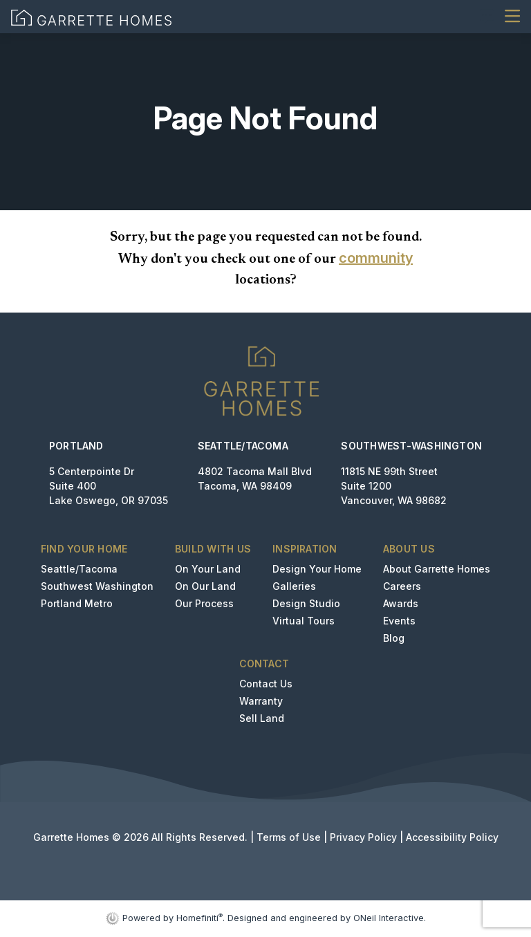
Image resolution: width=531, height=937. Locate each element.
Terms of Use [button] (289, 837)
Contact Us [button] (265, 683)
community (376, 258)
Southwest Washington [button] (97, 586)
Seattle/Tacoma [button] (79, 569)
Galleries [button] (294, 586)
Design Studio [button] (306, 603)
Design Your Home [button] (317, 569)
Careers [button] (402, 586)
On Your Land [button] (208, 569)
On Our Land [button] (205, 586)
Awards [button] (400, 603)
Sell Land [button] (261, 718)
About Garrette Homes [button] (436, 569)
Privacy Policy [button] (363, 837)
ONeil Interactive (388, 918)
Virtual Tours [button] (303, 621)
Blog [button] (393, 638)
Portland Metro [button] (77, 603)
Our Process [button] (204, 603)
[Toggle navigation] (512, 16)
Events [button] (399, 621)
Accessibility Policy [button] (452, 837)
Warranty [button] (261, 701)
